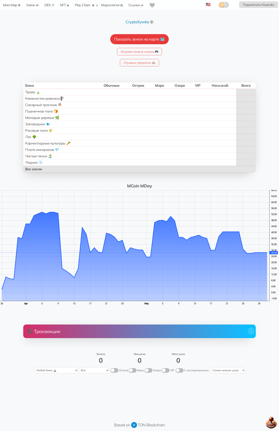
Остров (123, 370)
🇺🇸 (208, 4)
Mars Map (12, 5)
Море (140, 370)
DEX (49, 5)
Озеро (157, 370)
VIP (172, 370)
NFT (64, 5)
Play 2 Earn (84, 5)
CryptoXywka (137, 21)
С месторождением (196, 370)
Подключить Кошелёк (258, 5)
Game (32, 5)
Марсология (112, 5)
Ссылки (136, 5)
